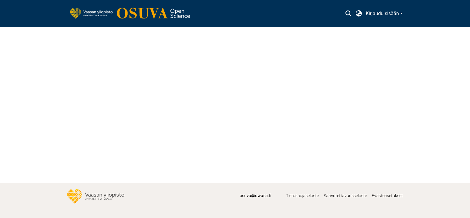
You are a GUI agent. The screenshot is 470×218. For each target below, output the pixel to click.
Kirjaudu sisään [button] (383, 13)
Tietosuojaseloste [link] (302, 195)
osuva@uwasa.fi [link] (255, 195)
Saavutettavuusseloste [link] (345, 195)
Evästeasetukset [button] (387, 195)
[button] (348, 13)
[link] (133, 13)
